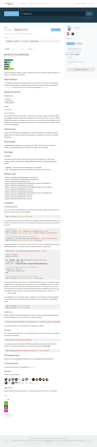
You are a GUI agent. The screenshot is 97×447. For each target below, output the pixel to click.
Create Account (81, 4)
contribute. (32, 367)
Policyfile (6, 37)
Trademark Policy (63, 443)
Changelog (21, 49)
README (7, 49)
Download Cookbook (80, 69)
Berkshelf (12, 37)
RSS (5, 27)
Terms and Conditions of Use (38, 443)
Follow (56, 29)
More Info (44, 4)
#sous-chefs (45, 87)
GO (89, 14)
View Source (70, 43)
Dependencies (14, 49)
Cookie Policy (55, 443)
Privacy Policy (48, 443)
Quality (29, 49)
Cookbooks (22, 4)
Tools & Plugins (34, 4)
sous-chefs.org (8, 87)
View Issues (78, 43)
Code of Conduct (27, 443)
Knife (16, 37)
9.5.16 (20, 29)
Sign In (90, 4)
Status (70, 443)
